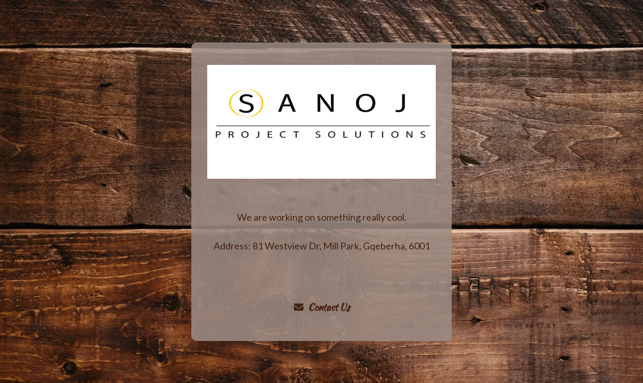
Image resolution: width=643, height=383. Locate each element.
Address (231, 246)
